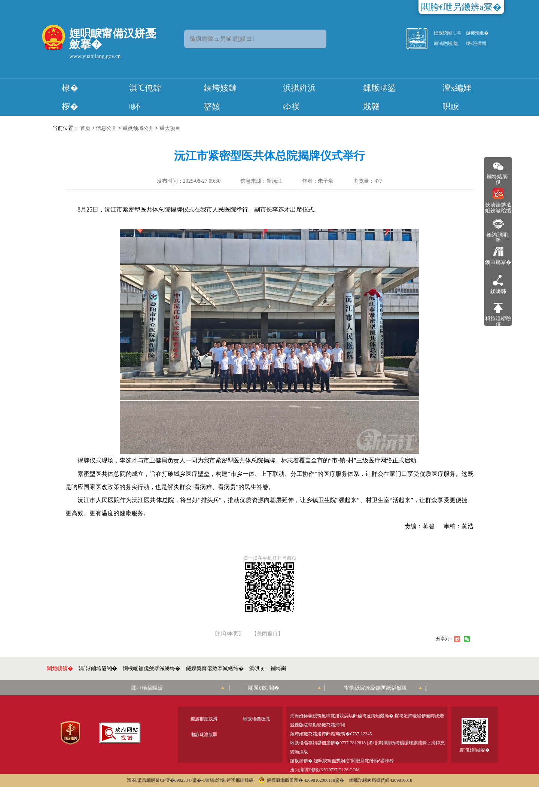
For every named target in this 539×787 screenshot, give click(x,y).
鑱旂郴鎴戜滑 (204, 718)
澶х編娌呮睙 (456, 97)
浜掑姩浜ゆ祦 (299, 97)
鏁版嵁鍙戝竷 (379, 97)
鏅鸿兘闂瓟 (446, 43)
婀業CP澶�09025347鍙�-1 (178, 780)
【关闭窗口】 (267, 633)
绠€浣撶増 (476, 43)
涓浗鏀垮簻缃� (98, 668)
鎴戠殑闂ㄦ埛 (447, 33)
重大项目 (169, 128)
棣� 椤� (70, 97)
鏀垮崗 (278, 668)
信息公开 (106, 128)
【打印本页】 (228, 633)
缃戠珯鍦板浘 (256, 718)
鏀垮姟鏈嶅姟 (220, 97)
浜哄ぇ (257, 668)
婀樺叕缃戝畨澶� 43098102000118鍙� (301, 780)
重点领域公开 (138, 128)
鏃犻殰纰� (477, 33)
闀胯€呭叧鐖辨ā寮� (461, 7)
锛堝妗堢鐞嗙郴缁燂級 (229, 780)
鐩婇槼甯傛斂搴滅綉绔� (215, 668)
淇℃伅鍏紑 (145, 97)
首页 (85, 128)
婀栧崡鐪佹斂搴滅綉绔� (151, 668)
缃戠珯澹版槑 (204, 734)
